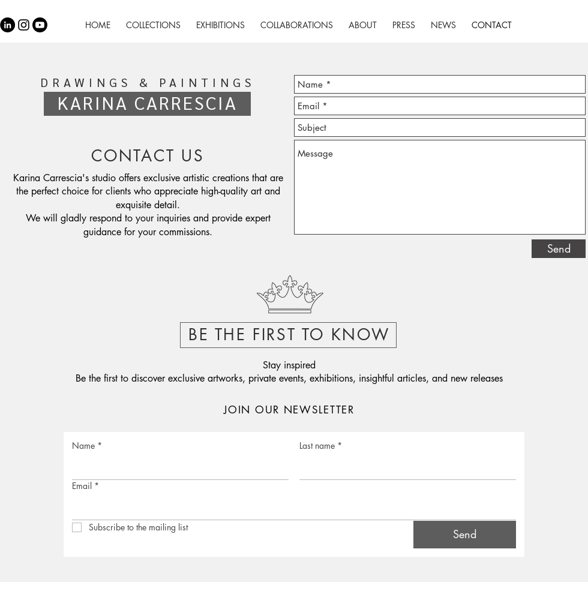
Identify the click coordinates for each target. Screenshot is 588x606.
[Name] (176, 467)
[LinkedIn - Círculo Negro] (7, 24)
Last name (320, 445)
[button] (289, 296)
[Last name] (404, 467)
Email (85, 486)
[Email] (290, 508)
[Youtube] (39, 24)
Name (87, 445)
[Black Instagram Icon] (23, 24)
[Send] (559, 248)
